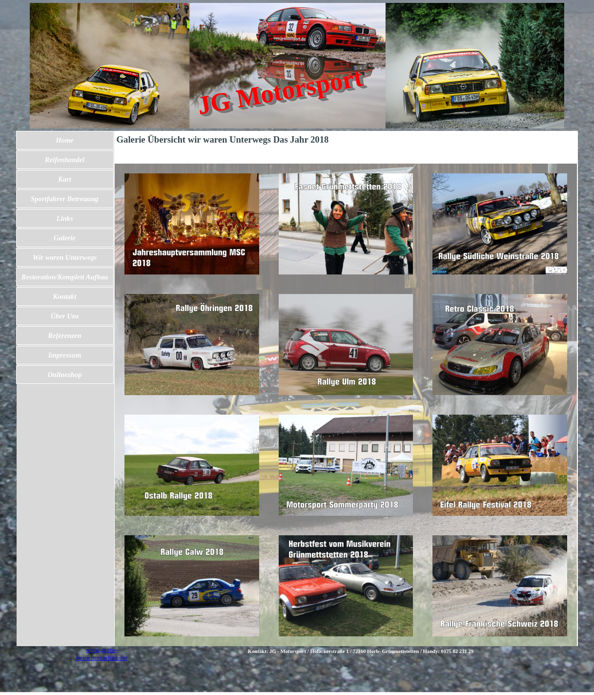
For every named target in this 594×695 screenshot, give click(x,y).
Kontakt (64, 296)
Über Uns (64, 316)
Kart (64, 179)
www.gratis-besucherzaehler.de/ (101, 653)
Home (65, 140)
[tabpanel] (361, 651)
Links (64, 218)
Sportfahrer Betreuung (65, 199)
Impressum (65, 355)
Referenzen (64, 335)
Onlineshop (64, 375)
